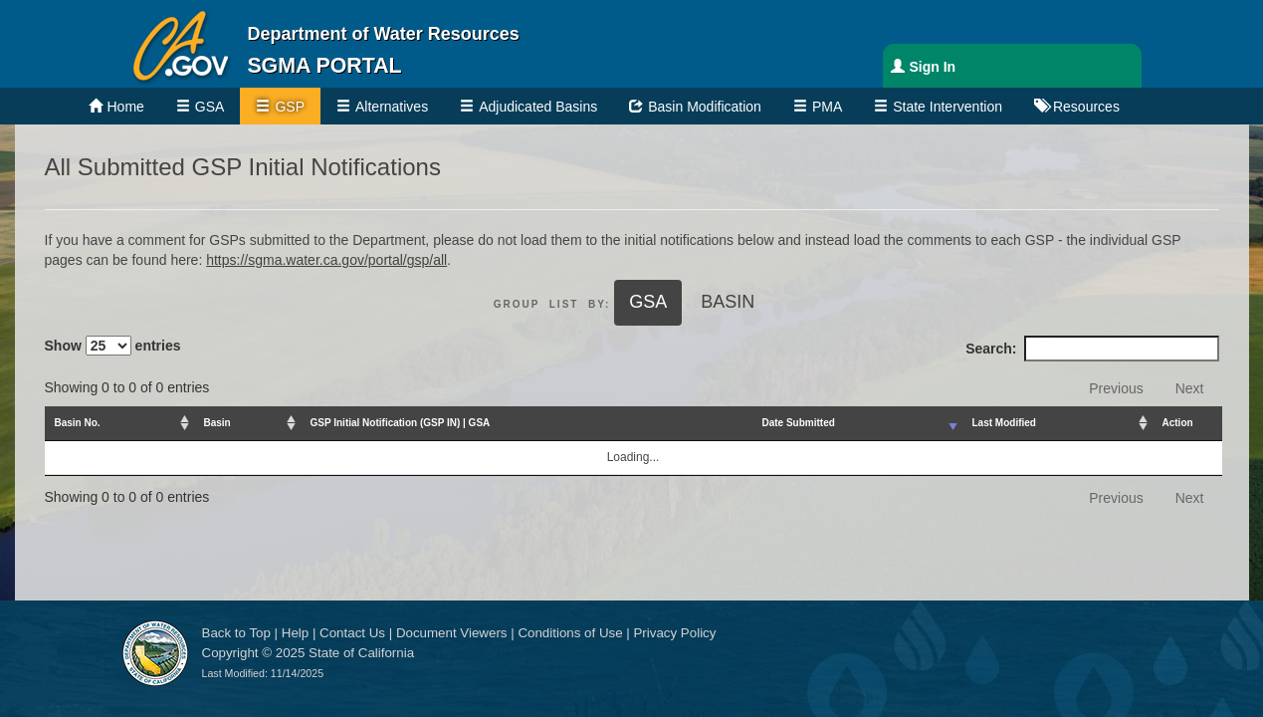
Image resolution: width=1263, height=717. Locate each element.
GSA (210, 107)
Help (295, 632)
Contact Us (352, 632)
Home (125, 107)
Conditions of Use (570, 632)
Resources (1086, 107)
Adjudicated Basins (538, 107)
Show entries (113, 346)
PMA (827, 107)
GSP (290, 107)
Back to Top (236, 632)
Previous (1116, 388)
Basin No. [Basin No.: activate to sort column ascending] (78, 422)
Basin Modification (704, 107)
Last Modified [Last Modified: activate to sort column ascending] (1004, 422)
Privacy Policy (674, 632)
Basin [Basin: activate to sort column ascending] (217, 422)
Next (1189, 388)
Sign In (933, 67)
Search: (1091, 348)
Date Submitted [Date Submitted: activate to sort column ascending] (798, 422)
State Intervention (947, 107)
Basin (727, 302)
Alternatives (391, 107)
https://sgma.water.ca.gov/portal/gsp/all (326, 260)
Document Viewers (452, 632)
